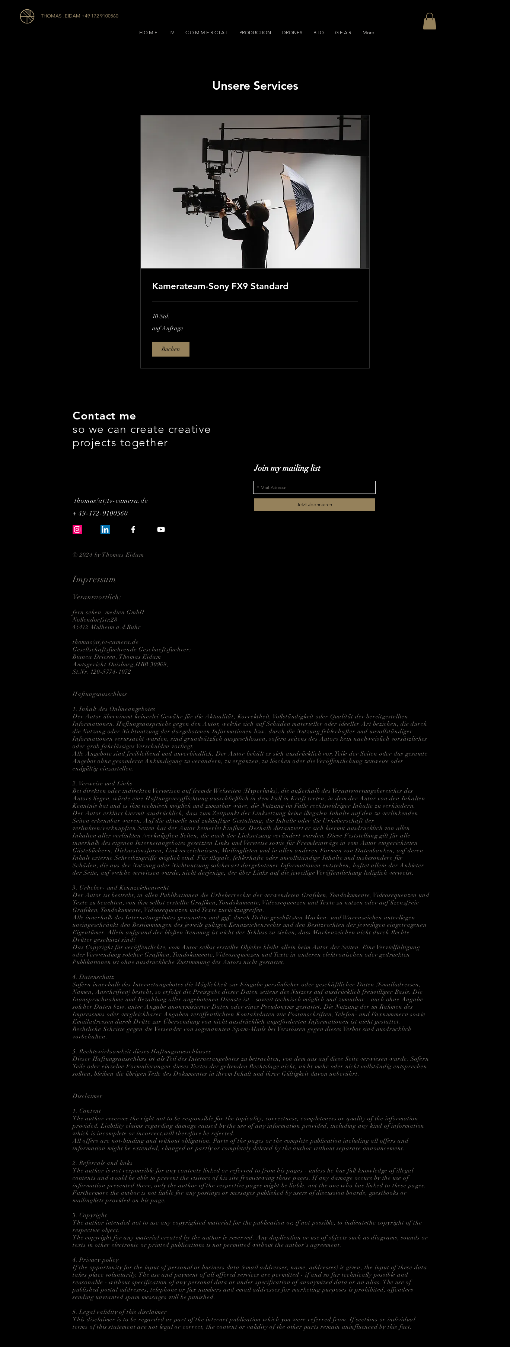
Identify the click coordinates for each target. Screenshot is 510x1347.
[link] (255, 286)
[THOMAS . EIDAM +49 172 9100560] (80, 16)
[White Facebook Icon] (133, 529)
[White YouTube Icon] (161, 529)
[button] (430, 21)
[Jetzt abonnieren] (314, 505)
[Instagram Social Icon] (77, 529)
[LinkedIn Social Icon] (105, 529)
